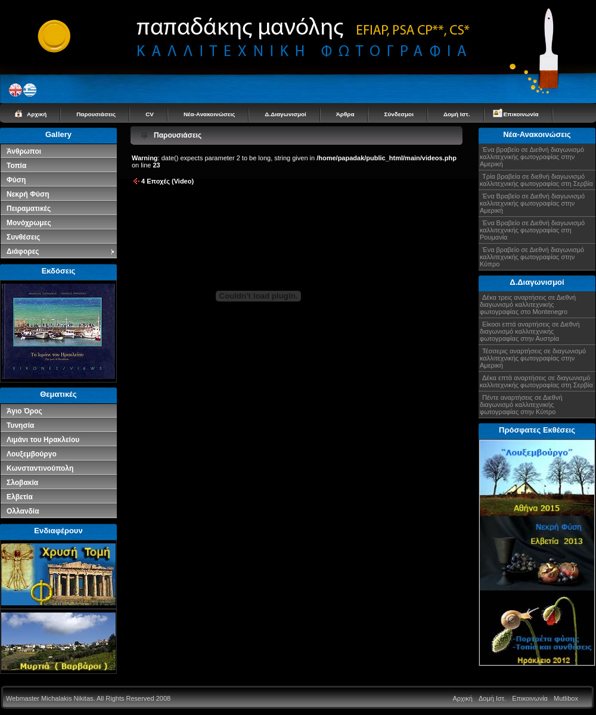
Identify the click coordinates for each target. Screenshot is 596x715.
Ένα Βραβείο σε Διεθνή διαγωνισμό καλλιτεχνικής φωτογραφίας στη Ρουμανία (532, 230)
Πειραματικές (29, 208)
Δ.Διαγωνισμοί (285, 114)
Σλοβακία (22, 482)
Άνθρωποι (24, 151)
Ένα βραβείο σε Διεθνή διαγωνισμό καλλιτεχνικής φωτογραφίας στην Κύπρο (532, 257)
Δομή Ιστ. (456, 114)
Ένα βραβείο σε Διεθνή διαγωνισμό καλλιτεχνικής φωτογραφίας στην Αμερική (532, 156)
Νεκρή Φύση (28, 194)
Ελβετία (20, 497)
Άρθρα (345, 114)
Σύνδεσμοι (398, 114)
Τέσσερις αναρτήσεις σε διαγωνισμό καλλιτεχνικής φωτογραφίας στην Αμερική (533, 358)
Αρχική (36, 114)
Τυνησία (20, 425)
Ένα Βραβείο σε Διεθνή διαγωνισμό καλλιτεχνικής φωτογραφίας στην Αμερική (532, 203)
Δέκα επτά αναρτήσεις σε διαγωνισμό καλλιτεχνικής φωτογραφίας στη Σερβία (536, 381)
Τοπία (16, 165)
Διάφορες (61, 251)
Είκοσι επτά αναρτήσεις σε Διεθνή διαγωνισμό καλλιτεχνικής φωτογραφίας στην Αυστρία (530, 331)
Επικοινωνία (521, 114)
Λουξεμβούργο (32, 454)
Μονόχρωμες (29, 223)
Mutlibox (566, 698)
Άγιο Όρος (24, 411)
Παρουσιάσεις (96, 114)
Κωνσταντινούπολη (40, 468)
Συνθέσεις (23, 237)
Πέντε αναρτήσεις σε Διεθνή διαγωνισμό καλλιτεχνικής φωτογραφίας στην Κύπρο (521, 404)
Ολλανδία (23, 511)
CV (149, 114)
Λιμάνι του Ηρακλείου (43, 440)
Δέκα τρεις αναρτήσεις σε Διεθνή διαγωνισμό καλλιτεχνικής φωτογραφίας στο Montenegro (528, 304)
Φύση (16, 180)
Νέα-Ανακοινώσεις (209, 114)
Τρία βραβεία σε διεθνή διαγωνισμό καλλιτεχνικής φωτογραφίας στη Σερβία (536, 180)
